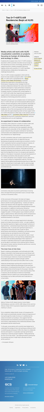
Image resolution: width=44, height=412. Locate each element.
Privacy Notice (25, 407)
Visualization (37, 62)
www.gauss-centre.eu (9, 396)
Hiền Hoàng (4, 114)
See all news (38, 68)
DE (42, 1)
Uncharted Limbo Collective (20, 114)
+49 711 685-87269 (10, 377)
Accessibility (33, 407)
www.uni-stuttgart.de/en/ (28, 392)
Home (3, 10)
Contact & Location (9, 373)
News (7, 10)
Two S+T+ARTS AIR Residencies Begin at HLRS (20, 10)
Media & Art (37, 60)
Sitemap (11, 407)
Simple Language (34, 1)
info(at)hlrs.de (8, 379)
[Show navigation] (41, 5)
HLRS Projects (38, 58)
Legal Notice (17, 407)
